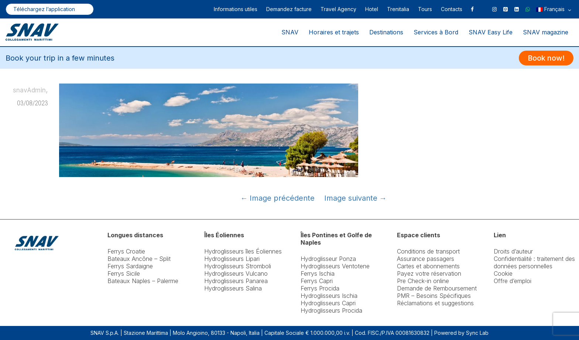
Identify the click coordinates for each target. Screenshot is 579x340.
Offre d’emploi (512, 281)
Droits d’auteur (513, 251)
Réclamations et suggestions (435, 303)
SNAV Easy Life (491, 32)
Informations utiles (235, 9)
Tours (425, 9)
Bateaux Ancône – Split (139, 258)
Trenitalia (398, 9)
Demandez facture (289, 9)
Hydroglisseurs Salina (233, 288)
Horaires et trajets (334, 32)
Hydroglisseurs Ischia (329, 295)
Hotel (371, 9)
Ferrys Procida (320, 288)
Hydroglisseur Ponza (328, 258)
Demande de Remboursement (437, 288)
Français (553, 9)
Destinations (386, 32)
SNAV (289, 32)
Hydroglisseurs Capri (328, 303)
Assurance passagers (425, 258)
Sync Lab (477, 333)
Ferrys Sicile (123, 273)
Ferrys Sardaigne (130, 266)
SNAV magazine (545, 32)
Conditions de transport (428, 251)
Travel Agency (338, 9)
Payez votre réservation (429, 273)
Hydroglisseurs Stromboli (237, 266)
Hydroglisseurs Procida (331, 310)
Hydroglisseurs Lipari (232, 258)
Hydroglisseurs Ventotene (335, 266)
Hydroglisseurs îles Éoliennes (243, 251)
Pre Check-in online (423, 281)
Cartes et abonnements (428, 266)
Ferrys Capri (317, 281)
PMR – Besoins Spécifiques (434, 295)
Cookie (503, 273)
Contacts (451, 9)
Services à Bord (436, 32)
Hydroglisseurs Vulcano (236, 273)
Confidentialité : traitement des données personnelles (534, 262)
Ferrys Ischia (318, 273)
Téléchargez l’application (44, 9)
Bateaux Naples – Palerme (142, 281)
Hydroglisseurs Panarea (236, 281)
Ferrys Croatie (126, 251)
